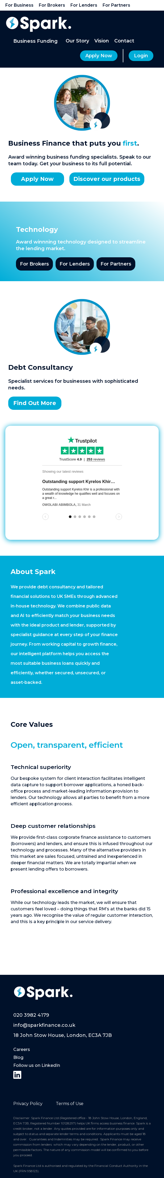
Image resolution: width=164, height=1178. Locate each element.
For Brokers (34, 264)
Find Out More (34, 403)
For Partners (115, 264)
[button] (35, 41)
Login (141, 56)
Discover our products (106, 179)
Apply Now (98, 56)
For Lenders (75, 264)
